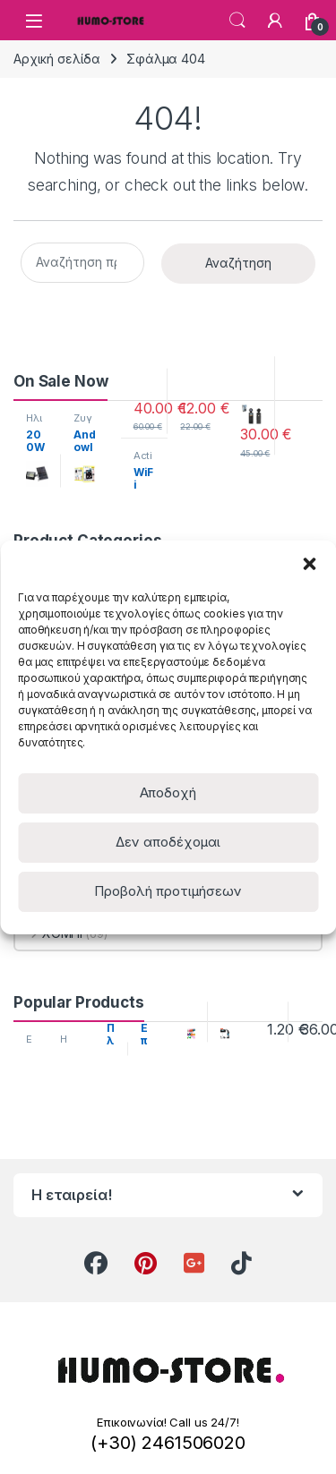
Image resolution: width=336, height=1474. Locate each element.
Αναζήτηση (238, 262)
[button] (309, 563)
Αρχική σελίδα (56, 58)
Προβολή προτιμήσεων (168, 890)
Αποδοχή (168, 792)
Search (237, 20)
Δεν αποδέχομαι (168, 841)
